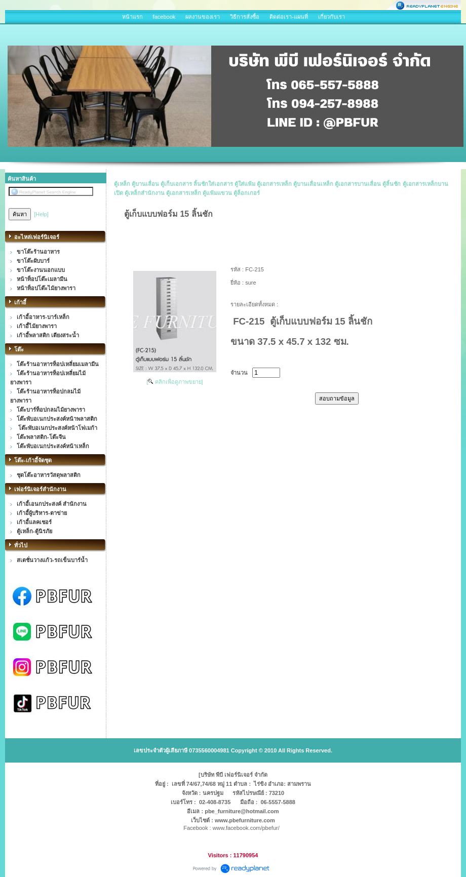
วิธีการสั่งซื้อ (244, 17)
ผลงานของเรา (202, 17)
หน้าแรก (132, 17)
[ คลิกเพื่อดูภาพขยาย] (174, 382)
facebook (164, 17)
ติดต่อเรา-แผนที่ (288, 17)
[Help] (41, 214)
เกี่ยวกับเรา (331, 17)
